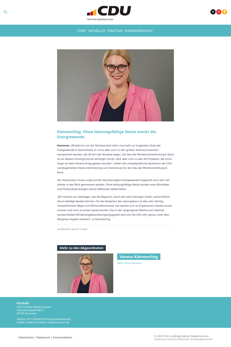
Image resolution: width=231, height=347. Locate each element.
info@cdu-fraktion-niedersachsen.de (47, 322)
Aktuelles (96, 31)
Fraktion (115, 31)
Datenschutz (26, 337)
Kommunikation (138, 31)
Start (81, 31)
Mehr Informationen (129, 263)
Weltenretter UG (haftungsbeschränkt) (195, 339)
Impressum (43, 337)
